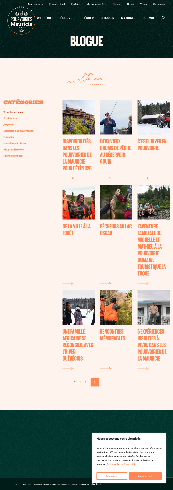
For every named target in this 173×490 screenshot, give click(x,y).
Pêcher (88, 18)
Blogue (117, 4)
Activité (8, 124)
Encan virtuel (57, 4)
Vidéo (143, 4)
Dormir (148, 18)
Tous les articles (13, 112)
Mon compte (35, 4)
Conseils (8, 137)
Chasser (107, 18)
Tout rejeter (112, 476)
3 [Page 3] (85, 382)
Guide (130, 4)
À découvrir (10, 118)
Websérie (44, 18)
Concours (159, 4)
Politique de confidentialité (121, 464)
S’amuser (128, 18)
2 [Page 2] (80, 382)
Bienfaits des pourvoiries (18, 130)
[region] (129, 458)
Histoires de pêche (14, 143)
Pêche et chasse (12, 155)
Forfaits (75, 4)
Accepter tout (145, 476)
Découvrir (67, 18)
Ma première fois (96, 4)
